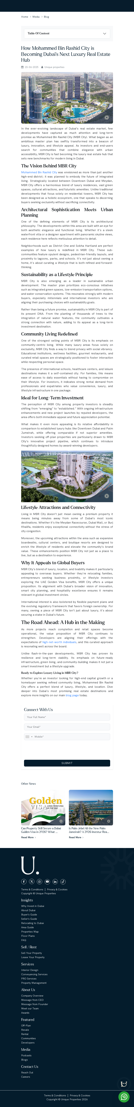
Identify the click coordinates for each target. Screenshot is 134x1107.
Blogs (24, 1059)
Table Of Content (38, 33)
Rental (24, 1034)
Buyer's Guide (29, 914)
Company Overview (32, 995)
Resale (25, 1029)
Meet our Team (30, 1008)
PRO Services (28, 978)
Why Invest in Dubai (32, 906)
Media (36, 16)
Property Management (33, 982)
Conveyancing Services (34, 974)
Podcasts (26, 1055)
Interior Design (29, 970)
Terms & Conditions (32, 889)
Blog (46, 16)
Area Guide (27, 927)
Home (24, 16)
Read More (28, 837)
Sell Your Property (31, 953)
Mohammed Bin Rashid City (39, 172)
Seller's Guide (29, 918)
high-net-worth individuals (59, 642)
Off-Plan (26, 1025)
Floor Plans (28, 935)
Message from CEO (32, 1000)
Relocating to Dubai (32, 923)
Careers (25, 1076)
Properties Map (30, 931)
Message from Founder (34, 1004)
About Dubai (28, 910)
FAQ (23, 940)
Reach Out (27, 1072)
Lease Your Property (32, 957)
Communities (28, 1038)
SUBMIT (67, 763)
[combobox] (28, 736)
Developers (28, 1042)
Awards (25, 1012)
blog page (72, 695)
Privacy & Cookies (57, 889)
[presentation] (51, 750)
